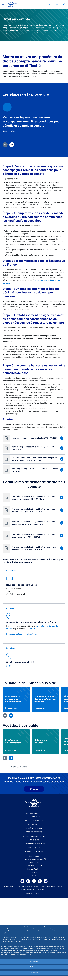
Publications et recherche (34, 923)
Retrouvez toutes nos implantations (21, 634)
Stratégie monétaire (34, 915)
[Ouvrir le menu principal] (3, 4)
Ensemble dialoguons (34, 900)
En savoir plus (9, 131)
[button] (34, 438)
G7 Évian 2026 (34, 904)
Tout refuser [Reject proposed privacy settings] (34, 967)
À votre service (34, 912)
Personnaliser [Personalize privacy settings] (34, 973)
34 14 (32, 628)
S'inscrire (34, 876)
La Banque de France (34, 907)
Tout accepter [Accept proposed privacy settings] (34, 961)
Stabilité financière (34, 919)
